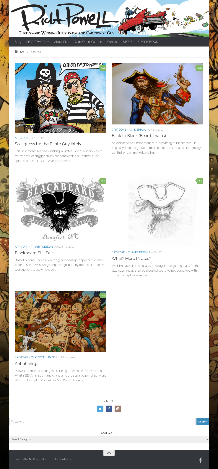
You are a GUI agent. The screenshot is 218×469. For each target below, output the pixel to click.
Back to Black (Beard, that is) (139, 135)
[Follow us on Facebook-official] (200, 460)
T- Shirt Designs (42, 246)
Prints (52, 357)
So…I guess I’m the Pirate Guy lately (48, 143)
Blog (18, 42)
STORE (127, 42)
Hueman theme (62, 459)
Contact (112, 42)
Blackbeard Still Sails (34, 252)
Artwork (21, 137)
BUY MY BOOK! (148, 42)
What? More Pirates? (131, 258)
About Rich (61, 42)
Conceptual (137, 129)
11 (199, 68)
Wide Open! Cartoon (88, 42)
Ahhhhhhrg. (26, 363)
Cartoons (119, 129)
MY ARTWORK (36, 42)
